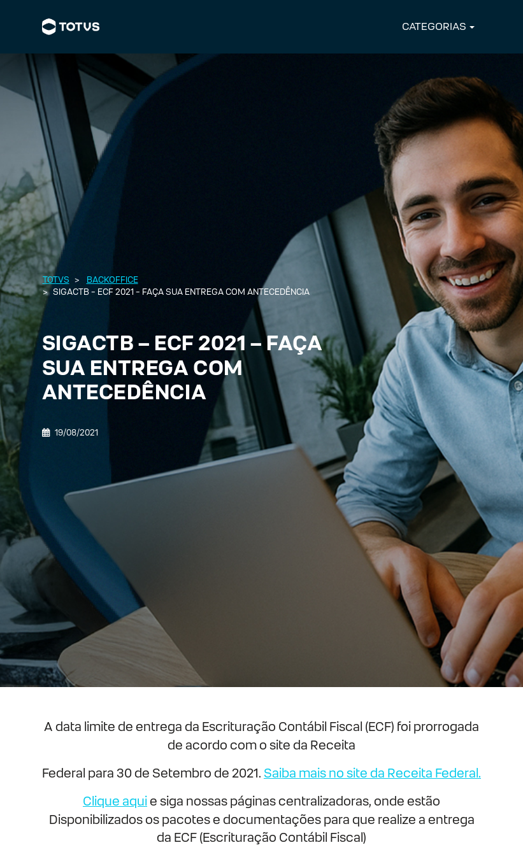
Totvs (56, 280)
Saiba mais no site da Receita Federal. (372, 773)
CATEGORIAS (434, 26)
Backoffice (112, 280)
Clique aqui (115, 801)
